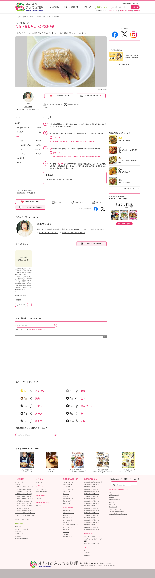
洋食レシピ (66, 532)
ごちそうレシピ (67, 520)
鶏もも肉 (39, 329)
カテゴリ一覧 (19, 482)
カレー (45, 329)
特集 (65, 7)
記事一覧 (74, 7)
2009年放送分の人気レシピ (91, 491)
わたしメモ (59, 202)
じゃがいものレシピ (68, 489)
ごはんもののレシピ (68, 513)
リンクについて (113, 507)
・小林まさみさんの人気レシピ (24, 510)
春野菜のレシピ (67, 510)
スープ (38, 413)
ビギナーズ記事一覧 (41, 491)
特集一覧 (38, 506)
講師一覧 (17, 484)
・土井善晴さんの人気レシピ (23, 489)
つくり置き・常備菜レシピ (70, 525)
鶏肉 (37, 398)
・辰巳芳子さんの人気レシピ (23, 503)
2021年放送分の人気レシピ (91, 520)
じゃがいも (87, 406)
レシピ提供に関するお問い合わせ (118, 514)
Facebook (86, 553)
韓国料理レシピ (67, 536)
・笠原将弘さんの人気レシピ (23, 496)
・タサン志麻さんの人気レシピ (24, 498)
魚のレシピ (66, 496)
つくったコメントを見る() (90, 96)
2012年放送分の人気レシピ (91, 498)
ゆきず (18, 300)
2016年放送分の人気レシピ (91, 508)
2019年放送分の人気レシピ (91, 515)
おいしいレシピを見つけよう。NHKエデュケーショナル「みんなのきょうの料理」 (29, 7)
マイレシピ (136, 3)
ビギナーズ (86, 7)
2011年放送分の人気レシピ (91, 496)
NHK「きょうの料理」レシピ (92, 536)
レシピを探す (55, 7)
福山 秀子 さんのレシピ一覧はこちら (29, 109)
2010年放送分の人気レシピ (91, 494)
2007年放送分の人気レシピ (91, 487)
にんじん (115, 10)
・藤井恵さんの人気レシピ (22, 508)
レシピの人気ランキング (22, 519)
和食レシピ (66, 529)
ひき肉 (38, 421)
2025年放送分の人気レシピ (91, 529)
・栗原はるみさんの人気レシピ (24, 487)
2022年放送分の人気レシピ (91, 522)
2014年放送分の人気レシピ (91, 503)
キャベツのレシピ (68, 484)
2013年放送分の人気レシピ (91, 501)
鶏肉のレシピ (67, 501)
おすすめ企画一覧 (124, 64)
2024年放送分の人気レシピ (91, 527)
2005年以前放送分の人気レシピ (93, 482)
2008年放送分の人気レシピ (91, 489)
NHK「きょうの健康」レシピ (92, 543)
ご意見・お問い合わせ (115, 509)
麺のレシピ (66, 515)
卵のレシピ (66, 494)
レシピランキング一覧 (132, 188)
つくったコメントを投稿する (30, 207)
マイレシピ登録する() (59, 96)
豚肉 (83, 391)
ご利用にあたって (114, 495)
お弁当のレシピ (67, 517)
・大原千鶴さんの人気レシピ (23, 491)
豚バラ (110, 10)
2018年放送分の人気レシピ (91, 513)
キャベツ (40, 391)
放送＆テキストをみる (124, 224)
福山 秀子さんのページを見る (48, 233)
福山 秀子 (28, 107)
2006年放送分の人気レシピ (91, 484)
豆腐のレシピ (67, 491)
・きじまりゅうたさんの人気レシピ (25, 513)
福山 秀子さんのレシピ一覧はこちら (73, 233)
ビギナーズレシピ (41, 489)
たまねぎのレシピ (68, 482)
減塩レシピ (18, 526)
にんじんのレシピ (68, 487)
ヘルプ (110, 492)
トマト (38, 406)
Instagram (86, 555)
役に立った (20, 305)
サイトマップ (112, 504)
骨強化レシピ (19, 534)
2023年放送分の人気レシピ (91, 525)
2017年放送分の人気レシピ (91, 510)
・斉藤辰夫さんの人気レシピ (23, 494)
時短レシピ (66, 522)
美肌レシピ (18, 531)
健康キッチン (102, 7)
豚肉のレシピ (67, 503)
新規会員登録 (126, 3)
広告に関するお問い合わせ (116, 511)
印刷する (98, 202)
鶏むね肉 (32, 329)
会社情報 (111, 502)
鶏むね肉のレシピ (68, 498)
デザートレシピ (67, 527)
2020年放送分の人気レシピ (91, 517)
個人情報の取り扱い (114, 499)
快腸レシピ (18, 536)
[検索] (124, 485)
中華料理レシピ (67, 534)
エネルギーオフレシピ (21, 529)
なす (83, 398)
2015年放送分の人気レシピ (91, 506)
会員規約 (111, 497)
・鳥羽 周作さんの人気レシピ (23, 501)
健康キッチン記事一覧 (21, 538)
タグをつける (78, 202)
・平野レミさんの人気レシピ (23, 506)
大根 (83, 421)
